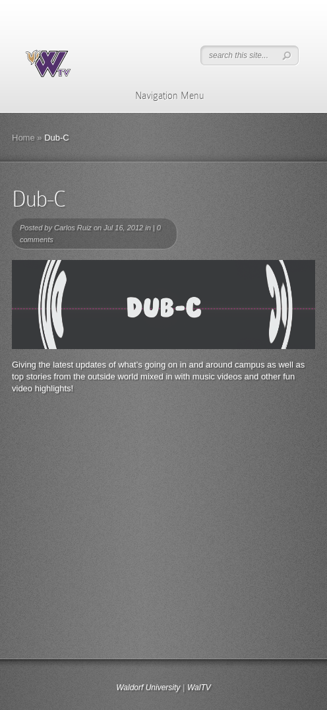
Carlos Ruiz (73, 228)
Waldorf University (148, 687)
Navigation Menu (161, 95)
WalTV (199, 687)
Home (23, 138)
